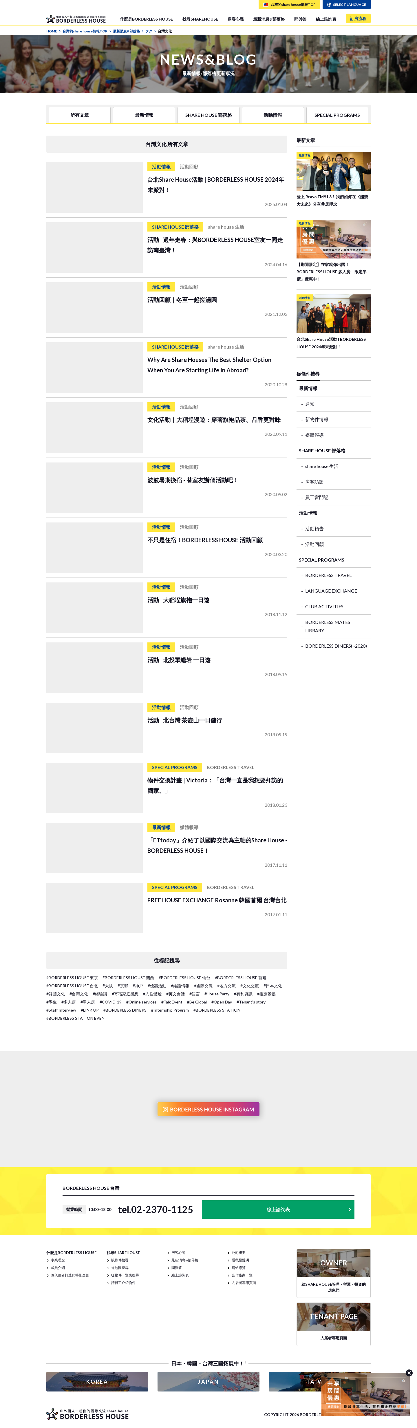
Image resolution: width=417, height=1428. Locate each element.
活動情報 (273, 115)
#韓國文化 (55, 993)
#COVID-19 (111, 1001)
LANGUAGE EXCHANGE (331, 590)
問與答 (300, 19)
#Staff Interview (61, 1010)
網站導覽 (239, 1267)
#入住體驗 (152, 993)
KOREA (97, 1381)
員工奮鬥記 (316, 497)
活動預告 (314, 528)
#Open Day (221, 1001)
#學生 (51, 1001)
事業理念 (58, 1260)
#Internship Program (170, 1010)
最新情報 (144, 115)
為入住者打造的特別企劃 (70, 1275)
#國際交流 (203, 985)
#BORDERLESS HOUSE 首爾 (240, 977)
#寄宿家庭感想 (125, 993)
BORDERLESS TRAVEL (328, 575)
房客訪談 (314, 482)
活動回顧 (314, 544)
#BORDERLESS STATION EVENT (76, 1018)
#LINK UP (90, 1010)
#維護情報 (180, 985)
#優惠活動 (157, 985)
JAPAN (208, 1381)
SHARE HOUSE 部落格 (208, 115)
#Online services (141, 1001)
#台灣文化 (79, 993)
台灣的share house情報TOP (87, 31)
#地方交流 (226, 985)
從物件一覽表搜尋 (125, 1275)
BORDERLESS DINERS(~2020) (336, 646)
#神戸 (138, 985)
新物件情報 (316, 419)
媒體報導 (314, 435)
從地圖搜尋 (120, 1267)
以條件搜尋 (120, 1260)
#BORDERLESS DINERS (125, 1010)
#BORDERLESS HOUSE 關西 (128, 977)
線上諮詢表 (326, 19)
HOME (53, 31)
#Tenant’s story (251, 1001)
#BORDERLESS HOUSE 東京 (72, 977)
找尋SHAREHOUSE (200, 19)
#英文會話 (175, 993)
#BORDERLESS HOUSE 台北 (72, 985)
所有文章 (79, 115)
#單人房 (88, 1001)
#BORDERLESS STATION (216, 1010)
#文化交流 (249, 985)
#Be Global (197, 1001)
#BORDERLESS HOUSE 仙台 (184, 977)
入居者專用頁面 (244, 1283)
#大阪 (108, 985)
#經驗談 (100, 993)
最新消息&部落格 (269, 19)
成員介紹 (58, 1267)
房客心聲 (236, 19)
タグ (150, 31)
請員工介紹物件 (123, 1283)
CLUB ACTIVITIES (324, 606)
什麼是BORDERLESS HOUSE (146, 19)
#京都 (123, 985)
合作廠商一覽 (242, 1275)
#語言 (194, 993)
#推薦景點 (266, 993)
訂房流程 (358, 18)
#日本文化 (273, 985)
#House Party (216, 993)
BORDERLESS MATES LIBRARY (327, 626)
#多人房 (68, 1001)
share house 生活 (322, 466)
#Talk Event (171, 1001)
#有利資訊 (243, 993)
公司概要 (239, 1252)
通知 (309, 404)
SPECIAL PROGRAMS (337, 115)
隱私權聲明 (240, 1260)
